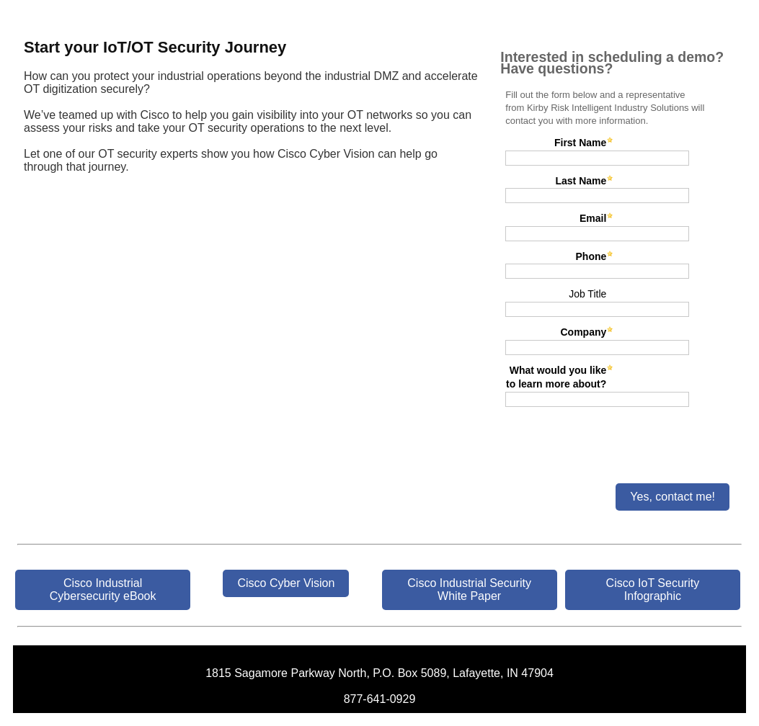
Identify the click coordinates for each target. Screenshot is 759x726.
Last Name (580, 181)
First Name (580, 142)
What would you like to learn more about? (556, 377)
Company (584, 332)
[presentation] (609, 439)
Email (593, 218)
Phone (591, 256)
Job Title (587, 294)
